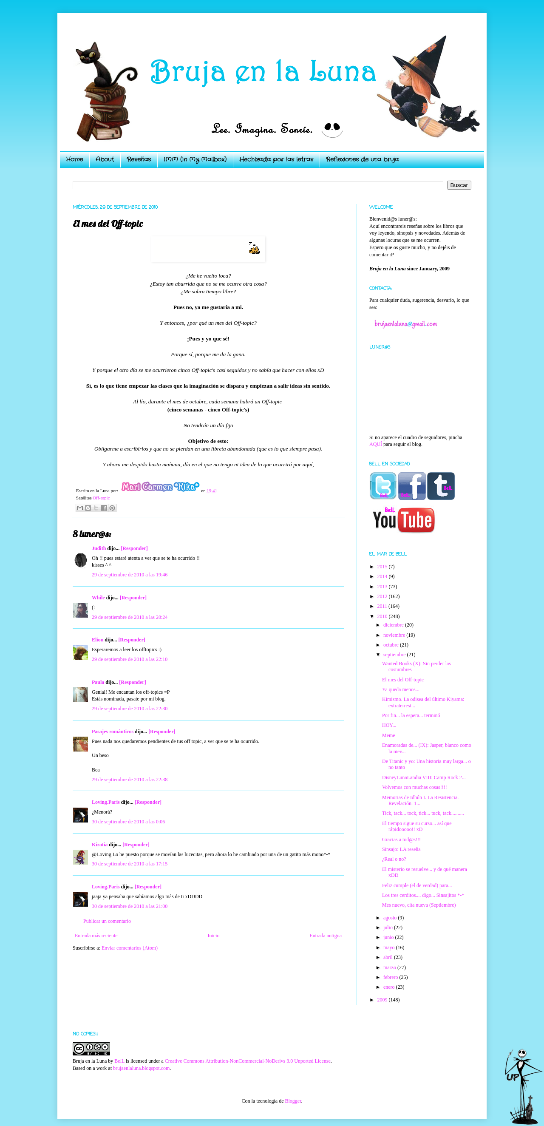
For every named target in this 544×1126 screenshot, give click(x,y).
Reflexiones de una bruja (362, 159)
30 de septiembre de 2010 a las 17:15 (129, 864)
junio (389, 937)
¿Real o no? (394, 859)
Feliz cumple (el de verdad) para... (417, 885)
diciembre (394, 625)
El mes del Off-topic (403, 680)
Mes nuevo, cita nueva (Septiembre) (419, 905)
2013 (383, 587)
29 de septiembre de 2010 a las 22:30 (129, 709)
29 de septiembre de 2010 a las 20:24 (129, 617)
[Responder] (134, 548)
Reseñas (139, 159)
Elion (97, 640)
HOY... (389, 725)
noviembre (394, 635)
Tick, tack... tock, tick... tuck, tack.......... (423, 813)
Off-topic (101, 497)
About (105, 159)
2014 (383, 576)
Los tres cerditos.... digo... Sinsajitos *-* (423, 895)
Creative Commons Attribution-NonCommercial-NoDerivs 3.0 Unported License (248, 1061)
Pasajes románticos (112, 732)
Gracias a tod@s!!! (401, 839)
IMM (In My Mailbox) (195, 159)
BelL (119, 1061)
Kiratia (100, 845)
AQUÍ (375, 444)
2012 (383, 596)
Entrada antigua (325, 936)
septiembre (395, 655)
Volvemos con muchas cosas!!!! (414, 787)
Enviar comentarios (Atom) (130, 948)
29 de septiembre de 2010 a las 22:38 (129, 780)
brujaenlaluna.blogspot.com (141, 1068)
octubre (391, 645)
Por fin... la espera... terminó (411, 715)
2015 (383, 567)
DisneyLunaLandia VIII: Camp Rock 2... (424, 777)
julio (388, 927)
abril (388, 957)
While (98, 598)
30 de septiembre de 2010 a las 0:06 (128, 822)
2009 (383, 1000)
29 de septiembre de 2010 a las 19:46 (129, 575)
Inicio (213, 936)
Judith (99, 548)
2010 (383, 616)
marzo (390, 967)
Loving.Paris (106, 802)
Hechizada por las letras (276, 159)
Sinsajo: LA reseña (401, 849)
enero (389, 987)
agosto (390, 918)
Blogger (293, 1101)
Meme (388, 735)
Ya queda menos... (400, 689)
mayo (389, 947)
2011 (383, 606)
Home (74, 159)
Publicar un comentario (107, 921)
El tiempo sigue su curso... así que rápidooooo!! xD (417, 826)
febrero (391, 977)
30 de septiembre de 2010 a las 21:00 (129, 906)
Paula (98, 682)
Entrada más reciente (96, 936)
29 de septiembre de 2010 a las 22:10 (129, 659)
